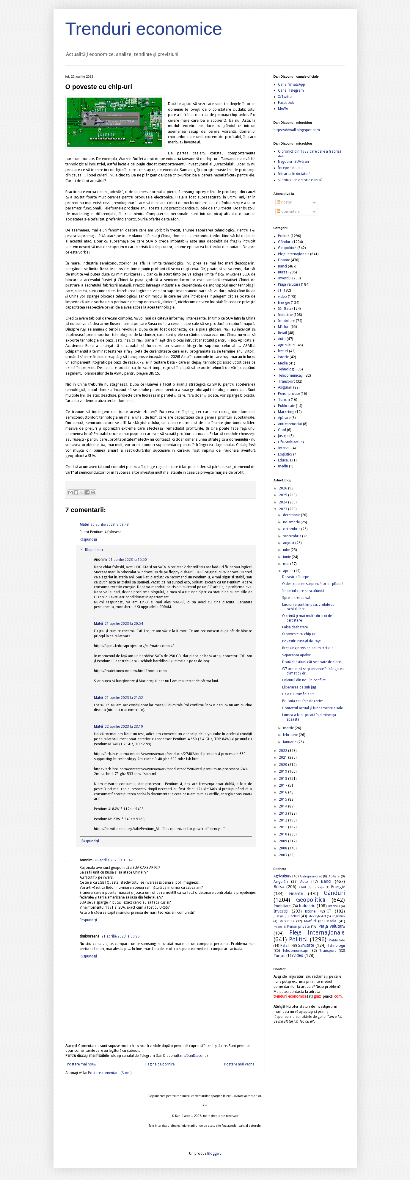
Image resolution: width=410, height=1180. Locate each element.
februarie (291, 735)
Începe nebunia (290, 168)
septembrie (292, 536)
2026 (283, 488)
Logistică (285, 454)
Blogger (213, 1153)
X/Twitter (285, 97)
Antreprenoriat (290, 424)
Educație (284, 460)
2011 (283, 827)
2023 (283, 509)
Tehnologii (287, 369)
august (289, 543)
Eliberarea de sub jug (299, 687)
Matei (84, 524)
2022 (283, 751)
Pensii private (289, 394)
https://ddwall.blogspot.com (297, 130)
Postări (285, 202)
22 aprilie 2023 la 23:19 (124, 726)
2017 (283, 785)
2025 (283, 495)
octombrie (292, 529)
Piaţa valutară (289, 284)
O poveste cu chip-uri (299, 634)
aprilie (288, 571)
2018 (283, 779)
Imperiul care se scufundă (303, 591)
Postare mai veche (239, 1064)
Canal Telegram (291, 90)
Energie (284, 303)
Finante (284, 260)
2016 (283, 792)
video (282, 297)
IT (280, 290)
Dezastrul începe (295, 577)
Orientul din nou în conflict (304, 680)
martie (289, 728)
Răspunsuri (94, 550)
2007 (283, 855)
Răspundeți (88, 539)
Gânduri (284, 242)
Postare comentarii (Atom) (109, 1073)
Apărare (284, 418)
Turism (284, 399)
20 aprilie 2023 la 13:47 (113, 860)
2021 (283, 757)
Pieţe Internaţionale (294, 254)
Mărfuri (284, 327)
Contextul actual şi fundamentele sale (312, 708)
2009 (283, 841)
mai (286, 564)
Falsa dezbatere (295, 627)
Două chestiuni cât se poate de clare (311, 662)
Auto (282, 339)
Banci (282, 266)
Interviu (284, 448)
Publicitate (286, 406)
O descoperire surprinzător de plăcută (312, 584)
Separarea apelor (296, 655)
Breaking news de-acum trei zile (307, 648)
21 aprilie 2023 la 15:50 (128, 560)
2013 (283, 813)
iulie (286, 550)
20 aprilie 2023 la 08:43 (109, 524)
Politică (284, 236)
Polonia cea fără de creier (302, 701)
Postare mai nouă (81, 1064)
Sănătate (285, 308)
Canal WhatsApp (291, 84)
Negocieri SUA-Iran (293, 161)
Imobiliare (286, 321)
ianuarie (290, 742)
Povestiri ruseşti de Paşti (301, 641)
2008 (283, 848)
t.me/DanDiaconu (192, 1056)
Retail (282, 333)
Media (283, 363)
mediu (283, 466)
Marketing (286, 412)
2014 (283, 806)
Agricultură (287, 345)
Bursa (283, 272)
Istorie (283, 357)
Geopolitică (287, 248)
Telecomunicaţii (291, 375)
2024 (283, 502)
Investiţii (284, 278)
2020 (283, 765)
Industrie (285, 315)
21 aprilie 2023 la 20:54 (124, 624)
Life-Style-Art (288, 442)
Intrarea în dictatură (294, 174)
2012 (283, 820)
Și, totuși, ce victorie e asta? (300, 180)
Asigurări (285, 387)
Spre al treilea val (296, 598)
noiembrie (292, 522)
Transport (286, 381)
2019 (283, 771)
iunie (287, 557)
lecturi (283, 351)
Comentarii (288, 211)
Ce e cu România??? (298, 694)
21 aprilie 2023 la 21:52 (124, 698)
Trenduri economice (143, 29)
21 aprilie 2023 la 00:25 (120, 936)
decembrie (292, 515)
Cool (282, 430)
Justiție (283, 436)
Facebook (286, 103)
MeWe (283, 109)
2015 (283, 799)
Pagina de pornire (160, 1064)
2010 (283, 834)
